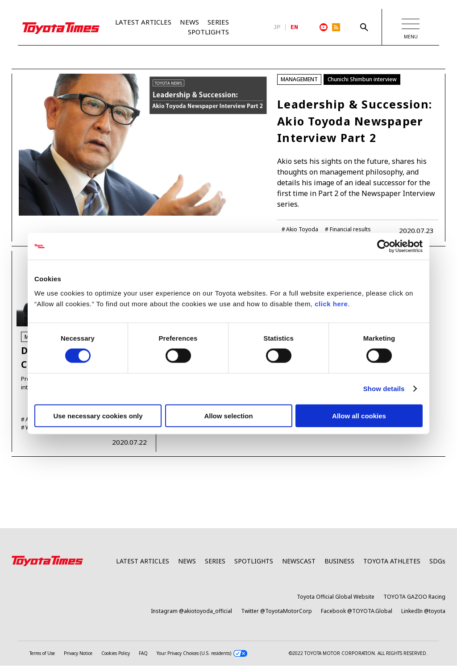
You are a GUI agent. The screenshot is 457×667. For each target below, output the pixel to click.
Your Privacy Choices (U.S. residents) (202, 654)
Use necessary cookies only (97, 415)
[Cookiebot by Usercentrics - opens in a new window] (384, 246)
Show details (384, 388)
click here (331, 303)
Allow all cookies (359, 415)
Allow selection (228, 415)
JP (277, 27)
